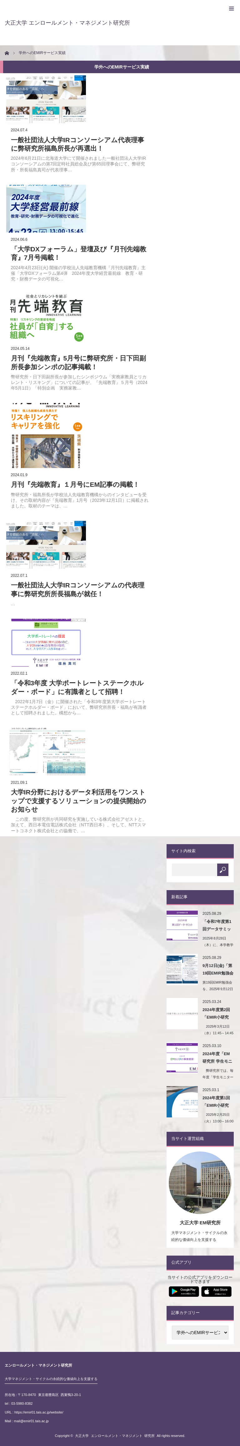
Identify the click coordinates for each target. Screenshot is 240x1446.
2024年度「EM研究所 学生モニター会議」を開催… (217, 1058)
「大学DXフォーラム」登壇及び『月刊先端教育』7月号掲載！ (78, 253)
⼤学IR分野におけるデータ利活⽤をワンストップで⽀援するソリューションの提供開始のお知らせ (78, 800)
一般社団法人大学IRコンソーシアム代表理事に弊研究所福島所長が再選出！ (77, 144)
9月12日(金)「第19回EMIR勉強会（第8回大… (217, 970)
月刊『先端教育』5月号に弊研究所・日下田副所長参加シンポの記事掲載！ (78, 362)
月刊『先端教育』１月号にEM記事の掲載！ (75, 484)
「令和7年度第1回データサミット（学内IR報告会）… (216, 926)
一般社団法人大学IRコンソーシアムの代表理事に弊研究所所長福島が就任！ (77, 589)
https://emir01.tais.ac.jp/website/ (38, 1412)
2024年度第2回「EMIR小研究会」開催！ (216, 1014)
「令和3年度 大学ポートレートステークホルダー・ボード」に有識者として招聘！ (77, 687)
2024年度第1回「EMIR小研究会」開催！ (216, 1103)
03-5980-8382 (22, 1403)
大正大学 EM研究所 (200, 1222)
